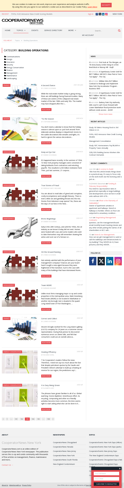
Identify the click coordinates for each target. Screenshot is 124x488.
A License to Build (106, 169)
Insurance (10, 62)
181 (16, 419)
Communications (13, 56)
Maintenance (11, 75)
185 (38, 419)
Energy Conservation (15, 67)
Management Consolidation (100, 141)
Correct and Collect (49, 318)
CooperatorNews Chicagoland (65, 442)
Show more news (105, 114)
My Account (88, 35)
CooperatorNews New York (64, 455)
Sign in (90, 14)
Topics (19, 30)
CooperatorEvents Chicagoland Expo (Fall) (105, 460)
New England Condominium (64, 464)
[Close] (106, 5)
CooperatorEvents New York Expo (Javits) (105, 447)
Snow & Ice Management (104, 234)
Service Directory (53, 30)
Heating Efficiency (48, 352)
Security (9, 64)
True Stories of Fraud (50, 185)
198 (48, 419)
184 (33, 419)
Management (11, 73)
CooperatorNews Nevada (63, 447)
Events (34, 30)
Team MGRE (46, 285)
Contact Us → (7, 465)
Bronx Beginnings (48, 218)
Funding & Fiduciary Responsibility (102, 184)
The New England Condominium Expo (104, 455)
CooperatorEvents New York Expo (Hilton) (105, 442)
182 (21, 419)
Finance (9, 70)
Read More (46, 109)
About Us (5, 485)
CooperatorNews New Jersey (64, 451)
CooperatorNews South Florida (65, 460)
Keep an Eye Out (48, 152)
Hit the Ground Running (51, 252)
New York (117, 14)
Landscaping (11, 78)
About (5, 435)
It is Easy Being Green (50, 385)
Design (9, 59)
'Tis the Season (47, 119)
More (71, 30)
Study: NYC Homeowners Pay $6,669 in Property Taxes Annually (104, 146)
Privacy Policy (26, 485)
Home (7, 30)
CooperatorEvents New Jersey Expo (103, 451)
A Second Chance (48, 85)
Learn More (92, 7)
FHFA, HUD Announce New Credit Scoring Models (31, 14)
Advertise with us (15, 485)
